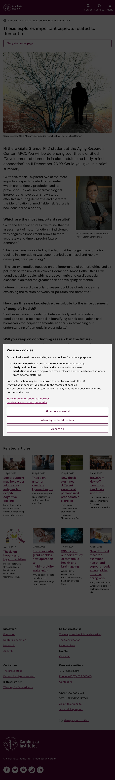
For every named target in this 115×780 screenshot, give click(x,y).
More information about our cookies (28, 398)
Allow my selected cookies (57, 420)
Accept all (57, 429)
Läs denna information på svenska (27, 402)
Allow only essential (57, 411)
